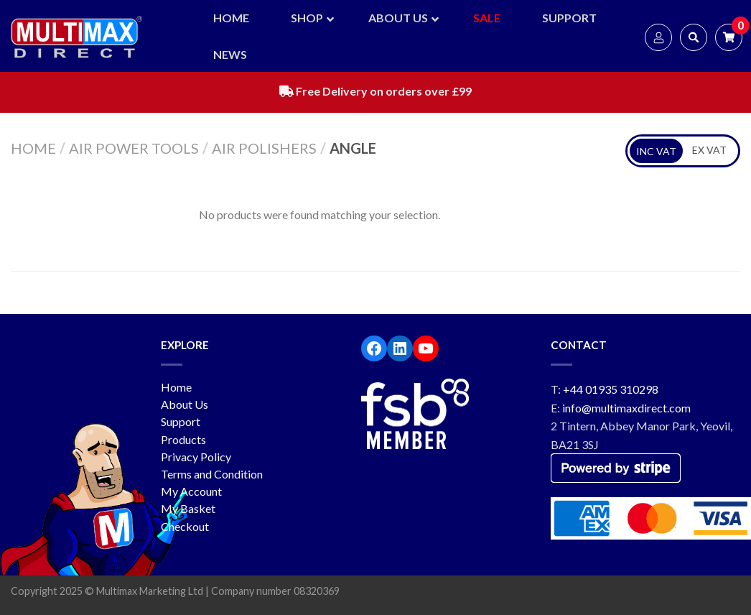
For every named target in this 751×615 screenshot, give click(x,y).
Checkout (185, 526)
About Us (184, 404)
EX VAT (709, 150)
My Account (191, 491)
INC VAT (656, 151)
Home (33, 148)
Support (180, 421)
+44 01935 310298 (610, 389)
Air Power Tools (134, 148)
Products (183, 439)
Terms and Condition (212, 474)
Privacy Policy (196, 456)
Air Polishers (264, 148)
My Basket (188, 508)
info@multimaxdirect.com (626, 408)
